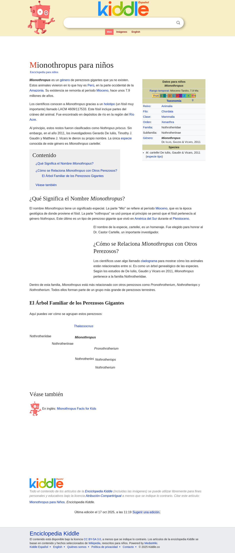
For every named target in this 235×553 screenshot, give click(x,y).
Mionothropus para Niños (47, 502)
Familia (147, 127)
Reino (146, 106)
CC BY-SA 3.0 (92, 539)
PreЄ (156, 95)
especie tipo (154, 156)
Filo (145, 111)
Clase (146, 116)
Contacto (128, 546)
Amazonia (37, 90)
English (136, 32)
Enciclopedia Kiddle (99, 491)
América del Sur (145, 218)
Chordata (167, 111)
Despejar (170, 22)
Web (109, 32)
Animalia (166, 106)
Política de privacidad (104, 546)
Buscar (178, 22)
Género (147, 138)
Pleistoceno (181, 218)
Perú (91, 85)
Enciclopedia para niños (44, 72)
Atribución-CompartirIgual (103, 495)
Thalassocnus (83, 326)
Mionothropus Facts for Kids (76, 408)
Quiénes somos (76, 546)
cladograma (149, 261)
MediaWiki (151, 543)
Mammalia (167, 116)
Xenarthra (167, 122)
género (65, 80)
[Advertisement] (117, 47)
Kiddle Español (39, 546)
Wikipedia (95, 543)
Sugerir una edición (146, 512)
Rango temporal (159, 90)
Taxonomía (174, 100)
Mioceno (102, 90)
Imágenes (121, 32)
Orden (147, 122)
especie (126, 138)
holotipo (109, 104)
